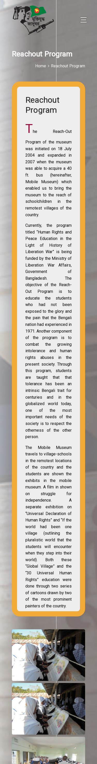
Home (40, 65)
